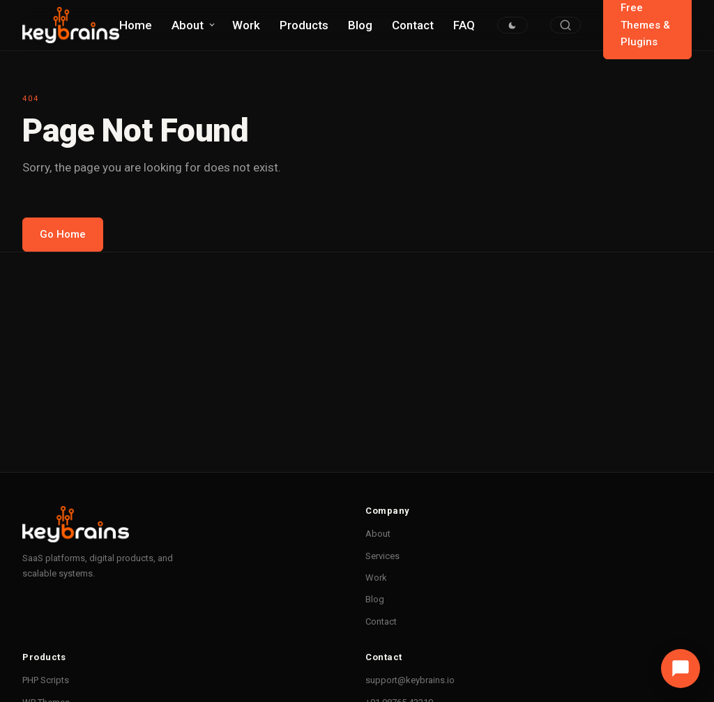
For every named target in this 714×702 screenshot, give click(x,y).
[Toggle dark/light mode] (512, 25)
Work (246, 25)
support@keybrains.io (410, 680)
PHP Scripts (45, 680)
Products (304, 25)
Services (382, 556)
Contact (413, 25)
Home (135, 25)
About (188, 25)
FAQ (464, 25)
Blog (360, 25)
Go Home (63, 234)
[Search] (565, 25)
